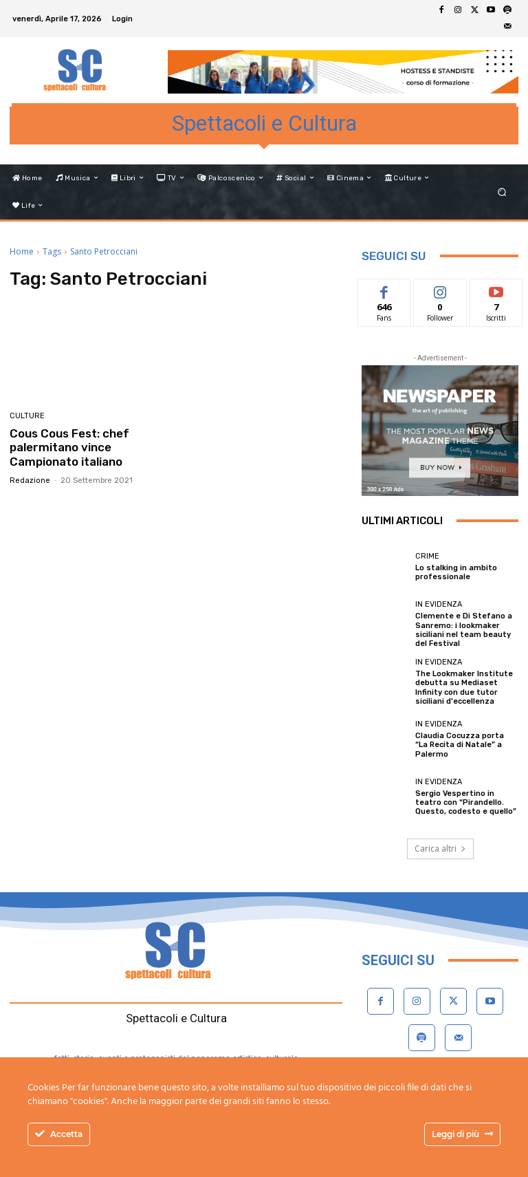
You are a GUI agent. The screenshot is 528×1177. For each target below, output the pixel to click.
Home (22, 251)
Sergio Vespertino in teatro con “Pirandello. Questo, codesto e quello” (465, 802)
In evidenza (438, 604)
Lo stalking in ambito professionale (456, 572)
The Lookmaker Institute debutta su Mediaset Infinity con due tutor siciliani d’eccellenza (464, 687)
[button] (502, 191)
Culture (27, 416)
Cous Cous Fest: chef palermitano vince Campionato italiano (69, 447)
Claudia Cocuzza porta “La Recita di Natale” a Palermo (459, 744)
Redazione (30, 480)
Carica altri (440, 848)
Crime (427, 556)
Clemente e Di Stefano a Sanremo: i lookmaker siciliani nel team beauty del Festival (463, 630)
